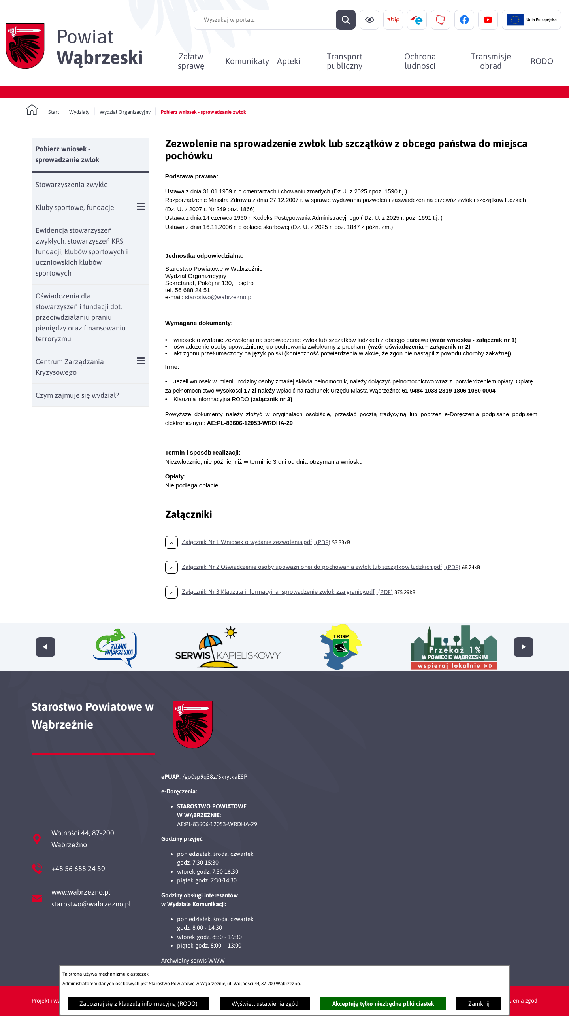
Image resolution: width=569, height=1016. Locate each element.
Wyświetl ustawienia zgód (265, 1003)
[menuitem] (191, 60)
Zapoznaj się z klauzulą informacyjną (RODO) (138, 1003)
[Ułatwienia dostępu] (369, 20)
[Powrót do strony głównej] (42, 110)
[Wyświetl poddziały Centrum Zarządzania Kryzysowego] (140, 360)
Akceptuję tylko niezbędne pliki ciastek (383, 1003)
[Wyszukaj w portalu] (275, 20)
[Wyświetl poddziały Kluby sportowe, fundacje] (140, 206)
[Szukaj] (346, 20)
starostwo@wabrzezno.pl (91, 904)
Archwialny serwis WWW (193, 960)
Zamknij (479, 1003)
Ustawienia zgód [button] (516, 1000)
